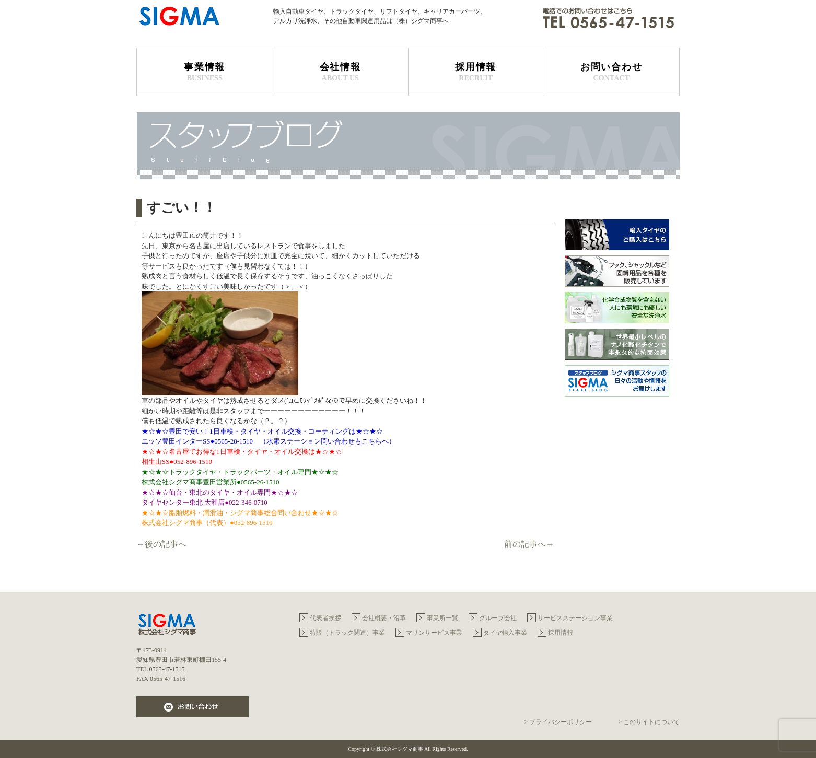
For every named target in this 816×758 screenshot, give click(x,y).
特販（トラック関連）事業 (347, 632)
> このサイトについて (649, 722)
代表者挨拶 (325, 618)
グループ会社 (498, 618)
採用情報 (476, 72)
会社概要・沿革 (384, 618)
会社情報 (341, 72)
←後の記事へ (161, 544)
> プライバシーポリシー (558, 722)
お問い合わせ (612, 72)
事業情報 (205, 72)
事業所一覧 (442, 618)
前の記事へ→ (529, 544)
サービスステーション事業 (575, 618)
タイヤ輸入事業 (505, 632)
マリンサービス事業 (434, 632)
